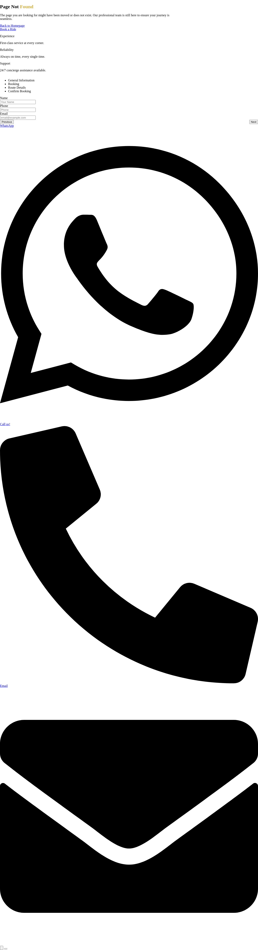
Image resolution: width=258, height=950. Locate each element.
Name (4, 98)
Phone (4, 106)
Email (4, 113)
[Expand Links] (1, 948)
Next (253, 121)
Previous (7, 121)
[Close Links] (5, 948)
